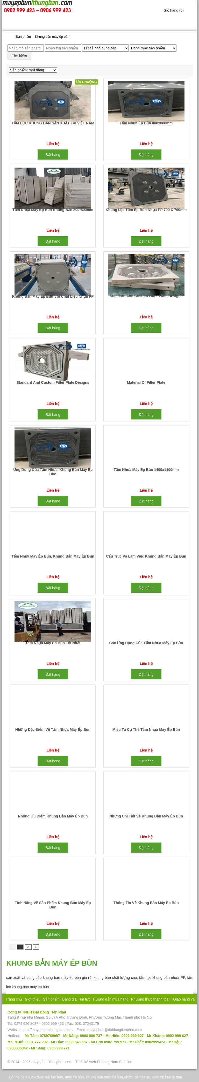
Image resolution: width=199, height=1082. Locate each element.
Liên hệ (119, 1010)
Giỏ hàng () (174, 10)
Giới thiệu (32, 999)
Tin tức (84, 999)
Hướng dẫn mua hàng (110, 999)
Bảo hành (102, 1010)
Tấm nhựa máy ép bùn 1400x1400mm (146, 470)
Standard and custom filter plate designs (146, 296)
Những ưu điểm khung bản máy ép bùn (53, 816)
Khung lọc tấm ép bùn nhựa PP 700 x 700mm (146, 210)
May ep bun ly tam (167, 1077)
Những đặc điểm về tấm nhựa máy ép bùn (52, 729)
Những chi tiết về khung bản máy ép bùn (146, 816)
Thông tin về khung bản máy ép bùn (146, 903)
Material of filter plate (146, 382)
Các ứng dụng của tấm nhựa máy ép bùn (146, 643)
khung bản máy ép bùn (104, 1077)
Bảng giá (69, 999)
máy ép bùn (74, 1077)
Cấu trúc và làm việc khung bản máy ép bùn (146, 556)
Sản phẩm (51, 999)
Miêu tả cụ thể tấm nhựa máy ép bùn (146, 729)
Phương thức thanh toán (150, 999)
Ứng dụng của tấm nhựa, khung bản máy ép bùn (53, 472)
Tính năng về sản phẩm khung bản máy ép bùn (53, 905)
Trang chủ (14, 999)
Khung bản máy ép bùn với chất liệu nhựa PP (53, 296)
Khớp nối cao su (137, 1077)
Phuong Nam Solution (114, 1062)
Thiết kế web (85, 1062)
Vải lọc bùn (54, 1077)
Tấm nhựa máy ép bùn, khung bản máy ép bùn (53, 556)
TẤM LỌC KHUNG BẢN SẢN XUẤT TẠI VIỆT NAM (52, 123)
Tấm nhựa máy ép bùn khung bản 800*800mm (52, 210)
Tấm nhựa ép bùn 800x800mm (146, 123)
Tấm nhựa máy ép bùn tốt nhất (53, 643)
